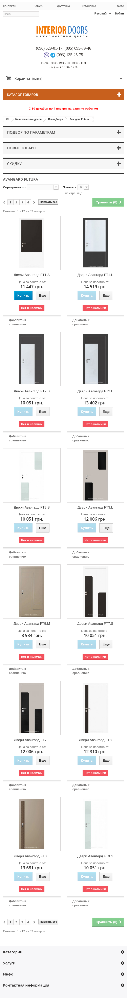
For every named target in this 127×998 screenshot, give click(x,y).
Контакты (9, 6)
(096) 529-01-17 (49, 48)
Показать (69, 187)
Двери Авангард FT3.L (95, 507)
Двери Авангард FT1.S (32, 275)
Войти (119, 13)
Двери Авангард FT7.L (31, 740)
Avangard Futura (79, 119)
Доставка (63, 6)
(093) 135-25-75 (70, 54)
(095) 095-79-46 (78, 48)
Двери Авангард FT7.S (95, 624)
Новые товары (21, 148)
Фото (120, 6)
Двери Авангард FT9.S (95, 856)
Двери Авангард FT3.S (32, 507)
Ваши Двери (55, 119)
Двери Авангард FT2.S (32, 391)
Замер (38, 6)
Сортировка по (14, 187)
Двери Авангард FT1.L (95, 275)
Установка (89, 6)
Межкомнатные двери (28, 119)
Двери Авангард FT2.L (95, 391)
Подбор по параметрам (31, 132)
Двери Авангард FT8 (95, 740)
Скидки (14, 163)
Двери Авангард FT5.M (32, 624)
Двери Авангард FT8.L (31, 856)
